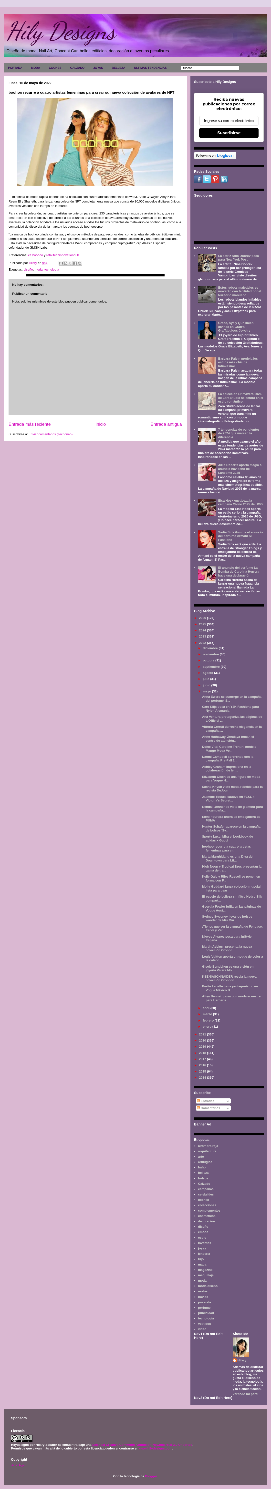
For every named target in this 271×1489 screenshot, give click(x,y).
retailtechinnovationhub (62, 255)
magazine (205, 1270)
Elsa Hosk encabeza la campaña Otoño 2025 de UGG (240, 502)
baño (202, 1167)
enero (207, 1026)
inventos (204, 1243)
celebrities (206, 1194)
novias (203, 1297)
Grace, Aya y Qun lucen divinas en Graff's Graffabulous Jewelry (235, 326)
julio (206, 679)
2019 (203, 1046)
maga (202, 1264)
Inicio (100, 424)
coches (203, 1200)
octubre (209, 660)
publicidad (206, 1313)
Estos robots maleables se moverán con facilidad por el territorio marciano (239, 291)
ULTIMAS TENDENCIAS (150, 68)
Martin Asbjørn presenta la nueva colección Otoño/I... (227, 948)
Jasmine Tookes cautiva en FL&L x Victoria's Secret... (228, 798)
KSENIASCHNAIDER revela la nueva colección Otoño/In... (229, 978)
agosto (208, 673)
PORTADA (15, 68)
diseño (28, 269)
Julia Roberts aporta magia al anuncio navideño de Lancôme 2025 (240, 468)
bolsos (203, 1178)
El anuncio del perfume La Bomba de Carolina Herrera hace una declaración (238, 571)
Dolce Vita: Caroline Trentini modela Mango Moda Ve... (229, 748)
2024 (203, 630)
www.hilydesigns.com (155, 1448)
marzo (208, 1014)
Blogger (151, 1476)
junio (207, 685)
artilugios (205, 1162)
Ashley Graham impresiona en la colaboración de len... (226, 768)
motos (203, 1291)
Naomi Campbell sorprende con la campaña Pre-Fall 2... (227, 758)
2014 (203, 1077)
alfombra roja (208, 1146)
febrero (209, 1020)
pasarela (204, 1302)
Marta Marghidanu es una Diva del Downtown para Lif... (227, 858)
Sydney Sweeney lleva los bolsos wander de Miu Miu (227, 918)
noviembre (211, 654)
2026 (203, 618)
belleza (203, 1173)
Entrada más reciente (30, 424)
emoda (203, 1232)
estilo (202, 1237)
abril (206, 1008)
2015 (203, 1071)
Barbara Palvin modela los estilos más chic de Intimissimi (238, 362)
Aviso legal (18, 1465)
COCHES (55, 68)
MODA (35, 68)
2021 (203, 1034)
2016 (203, 1065)
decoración (206, 1221)
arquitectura (207, 1151)
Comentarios (208, 1108)
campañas (206, 1189)
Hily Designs (60, 31)
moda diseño (208, 1286)
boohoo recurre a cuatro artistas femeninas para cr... (226, 848)
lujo (201, 1259)
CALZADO (77, 68)
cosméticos (207, 1216)
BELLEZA (118, 68)
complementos (209, 1210)
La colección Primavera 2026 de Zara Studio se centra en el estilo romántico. (240, 397)
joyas (202, 1248)
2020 (203, 1040)
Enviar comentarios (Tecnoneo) (51, 434)
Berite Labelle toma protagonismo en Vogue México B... (230, 988)
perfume (204, 1307)
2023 (203, 636)
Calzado (204, 1183)
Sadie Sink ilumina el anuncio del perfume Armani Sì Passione (240, 536)
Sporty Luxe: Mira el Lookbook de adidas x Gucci (227, 838)
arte (201, 1156)
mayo (207, 691)
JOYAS (98, 68)
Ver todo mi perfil (246, 1394)
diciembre (211, 648)
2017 (203, 1059)
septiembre (212, 667)
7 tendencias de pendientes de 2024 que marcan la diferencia (239, 433)
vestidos (204, 1324)
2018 (203, 1053)
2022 (203, 643)
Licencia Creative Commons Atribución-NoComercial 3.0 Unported (142, 1445)
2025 (203, 624)
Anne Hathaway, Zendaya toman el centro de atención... (228, 738)
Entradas (205, 1101)
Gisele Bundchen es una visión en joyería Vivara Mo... (227, 968)
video (202, 1329)
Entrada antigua (166, 424)
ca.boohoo (35, 255)
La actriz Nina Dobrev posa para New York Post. (238, 258)
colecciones (207, 1205)
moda (39, 269)
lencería (204, 1254)
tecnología (51, 269)
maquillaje (206, 1275)
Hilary (242, 1360)
